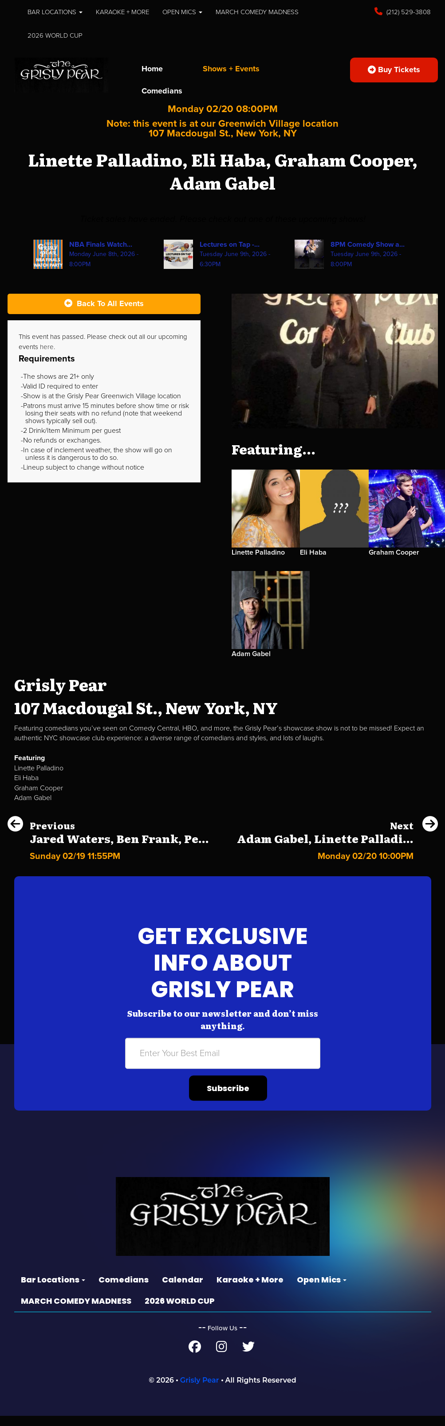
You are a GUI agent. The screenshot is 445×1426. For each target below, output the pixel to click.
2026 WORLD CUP (56, 35)
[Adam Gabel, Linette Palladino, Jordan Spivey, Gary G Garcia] (337, 863)
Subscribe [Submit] (228, 1097)
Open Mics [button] (195, 12)
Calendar (182, 1289)
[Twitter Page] (248, 1358)
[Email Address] (222, 1063)
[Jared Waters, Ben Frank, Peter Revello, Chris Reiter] (108, 863)
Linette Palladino (260, 562)
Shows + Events (234, 68)
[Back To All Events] (104, 314)
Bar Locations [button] (57, 12)
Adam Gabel (252, 664)
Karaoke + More (130, 12)
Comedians (163, 90)
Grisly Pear (199, 1390)
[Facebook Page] (194, 1358)
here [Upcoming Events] (77, 356)
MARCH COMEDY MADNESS (275, 12)
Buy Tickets (392, 69)
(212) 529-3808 (407, 12)
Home (153, 68)
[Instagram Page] (221, 1358)
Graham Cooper (395, 562)
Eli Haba (314, 562)
